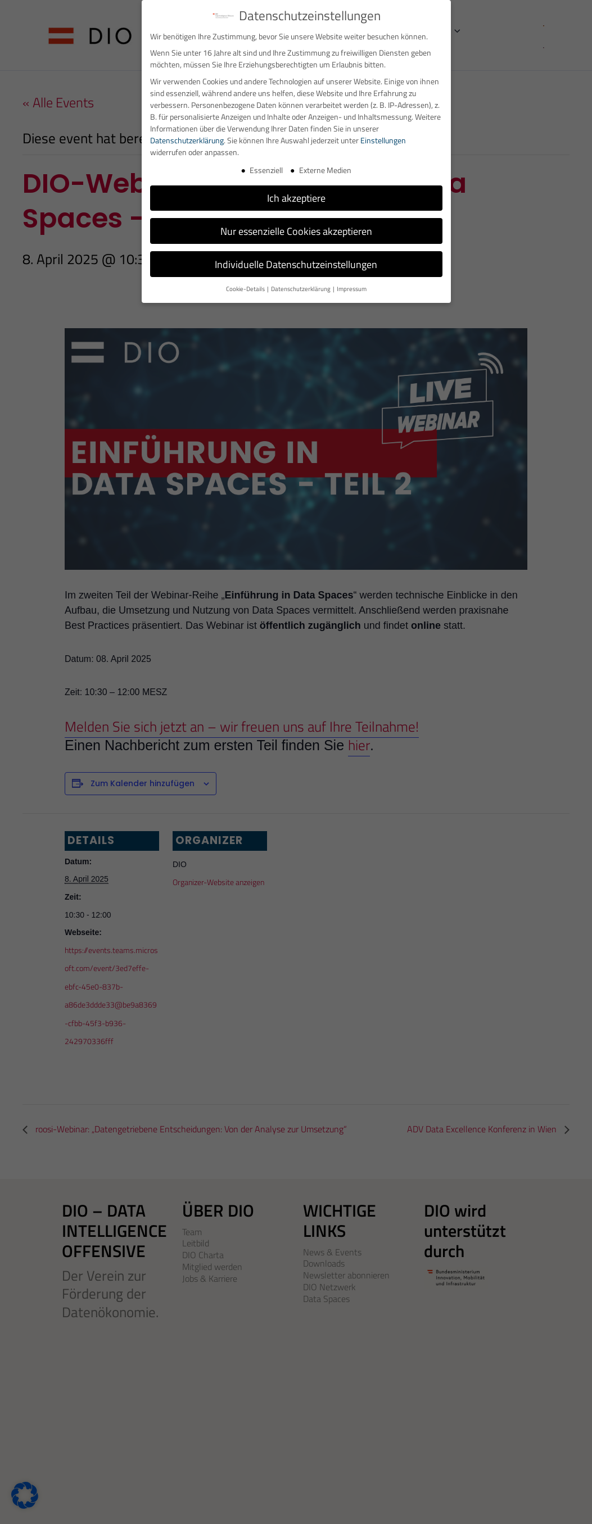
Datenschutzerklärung (187, 140)
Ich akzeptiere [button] (296, 198)
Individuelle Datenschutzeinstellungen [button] (296, 264)
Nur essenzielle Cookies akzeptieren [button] (296, 231)
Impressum (352, 288)
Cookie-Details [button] (246, 288)
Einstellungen (383, 140)
